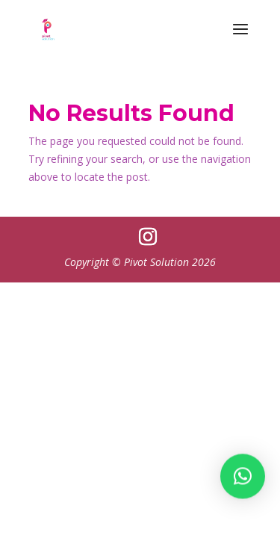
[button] (242, 481)
